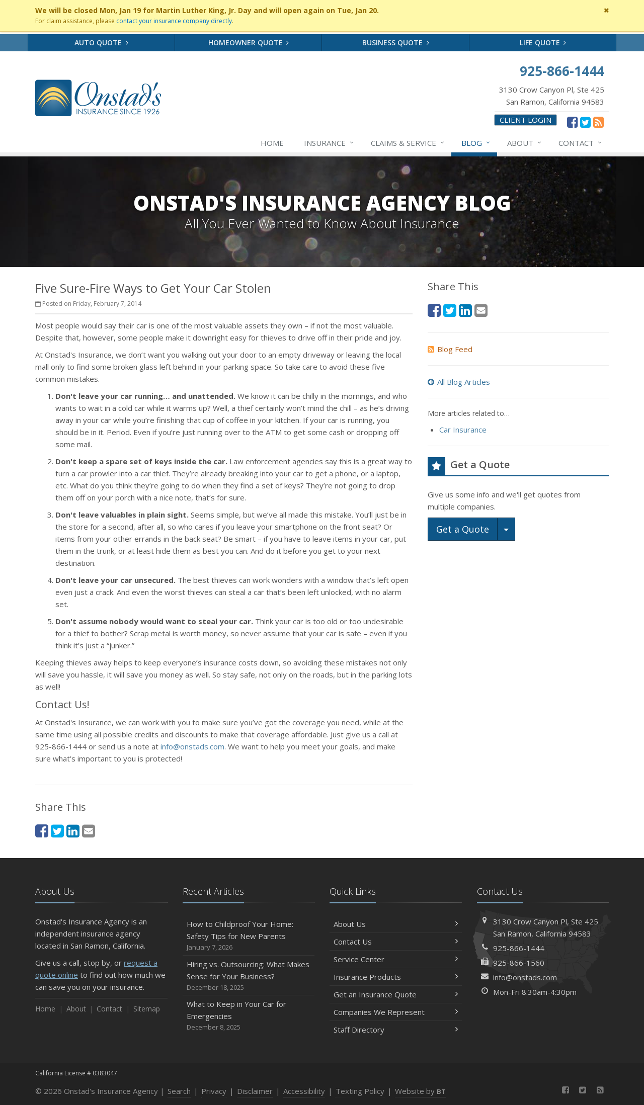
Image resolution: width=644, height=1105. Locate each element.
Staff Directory (396, 1030)
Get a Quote (462, 529)
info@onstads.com (192, 746)
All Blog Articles (459, 382)
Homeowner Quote (248, 42)
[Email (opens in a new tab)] (88, 830)
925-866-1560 (518, 963)
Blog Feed (450, 349)
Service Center (396, 959)
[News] (598, 121)
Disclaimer (255, 1091)
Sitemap (146, 1008)
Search (179, 1091)
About (524, 142)
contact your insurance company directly (174, 21)
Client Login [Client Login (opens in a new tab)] (525, 120)
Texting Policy (360, 1091)
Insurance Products (396, 977)
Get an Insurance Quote (396, 994)
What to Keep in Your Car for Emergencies (249, 1016)
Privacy (213, 1091)
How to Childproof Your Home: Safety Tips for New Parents (249, 936)
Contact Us (396, 942)
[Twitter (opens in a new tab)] (585, 121)
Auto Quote (101, 42)
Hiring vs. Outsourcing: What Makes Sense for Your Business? (249, 976)
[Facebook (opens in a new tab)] (572, 121)
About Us (396, 924)
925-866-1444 (518, 948)
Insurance (329, 142)
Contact (580, 142)
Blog (476, 142)
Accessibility (304, 1091)
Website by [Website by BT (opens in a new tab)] (420, 1091)
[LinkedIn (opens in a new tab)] (72, 830)
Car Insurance (463, 429)
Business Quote (395, 42)
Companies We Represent (396, 1012)
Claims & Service (408, 142)
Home (272, 143)
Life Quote (543, 42)
